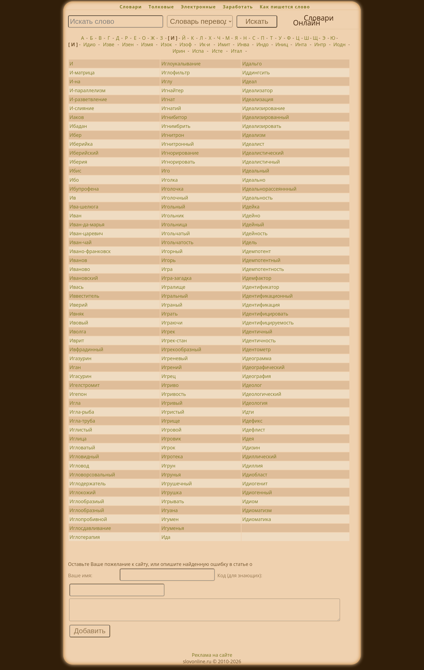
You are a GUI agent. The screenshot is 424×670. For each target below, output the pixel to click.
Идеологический (261, 394)
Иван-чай (80, 242)
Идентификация (261, 304)
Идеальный (255, 170)
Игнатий (171, 108)
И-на (74, 81)
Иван (75, 215)
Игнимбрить (175, 126)
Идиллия (252, 465)
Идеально (253, 180)
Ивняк (76, 313)
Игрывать (172, 501)
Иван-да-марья (86, 224)
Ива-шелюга (83, 206)
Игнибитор (174, 117)
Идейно (251, 215)
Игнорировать (178, 161)
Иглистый (80, 429)
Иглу (166, 81)
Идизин (251, 447)
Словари (131, 7)
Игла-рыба (81, 412)
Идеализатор (257, 90)
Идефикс (252, 420)
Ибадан (78, 126)
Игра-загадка (176, 278)
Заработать (238, 7)
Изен (128, 44)
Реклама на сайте (212, 659)
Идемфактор (256, 278)
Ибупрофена (84, 188)
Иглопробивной (88, 519)
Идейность (254, 233)
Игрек (168, 331)
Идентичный (257, 331)
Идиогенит (254, 483)
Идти (248, 412)
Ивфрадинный (86, 349)
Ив (72, 197)
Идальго (252, 63)
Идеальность (257, 197)
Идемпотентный (261, 260)
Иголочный (174, 197)
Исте (217, 51)
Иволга (77, 331)
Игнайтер (172, 90)
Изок (166, 44)
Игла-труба (82, 420)
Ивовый (78, 322)
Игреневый (174, 358)
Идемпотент (256, 251)
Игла (75, 403)
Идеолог (252, 385)
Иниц (282, 44)
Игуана (169, 510)
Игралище (173, 287)
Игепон (78, 394)
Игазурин (80, 358)
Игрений (171, 367)
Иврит (76, 340)
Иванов (78, 260)
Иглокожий (82, 492)
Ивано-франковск (90, 251)
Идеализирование (263, 108)
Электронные (198, 7)
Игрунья (171, 474)
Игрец (168, 376)
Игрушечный (176, 483)
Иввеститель (84, 296)
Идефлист (253, 429)
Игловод (79, 465)
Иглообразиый (86, 501)
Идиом (250, 501)
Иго (165, 170)
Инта (301, 44)
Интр (320, 44)
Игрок (168, 447)
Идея (248, 438)
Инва (243, 44)
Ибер (75, 135)
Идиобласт (254, 474)
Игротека (172, 456)
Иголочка (172, 188)
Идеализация (257, 99)
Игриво (170, 385)
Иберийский (83, 153)
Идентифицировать (265, 313)
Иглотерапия (84, 537)
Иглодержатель (87, 483)
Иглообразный (86, 510)
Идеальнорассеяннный (269, 188)
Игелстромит (84, 385)
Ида (165, 537)
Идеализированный (265, 117)
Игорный (172, 251)
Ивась (76, 287)
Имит (224, 44)
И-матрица (82, 72)
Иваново (79, 269)
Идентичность (259, 340)
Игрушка (171, 492)
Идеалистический (263, 153)
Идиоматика (256, 519)
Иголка (169, 180)
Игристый (172, 412)
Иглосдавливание (90, 528)
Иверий (78, 304)
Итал (236, 51)
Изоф (186, 44)
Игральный (174, 296)
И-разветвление (88, 99)
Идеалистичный (261, 161)
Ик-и (205, 44)
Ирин (179, 51)
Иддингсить (256, 72)
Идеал (249, 81)
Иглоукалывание (181, 63)
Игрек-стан (174, 340)
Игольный (173, 206)
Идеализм (254, 135)
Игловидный (84, 456)
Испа (198, 51)
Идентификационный (267, 296)
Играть (169, 313)
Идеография (256, 376)
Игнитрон (172, 135)
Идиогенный (257, 492)
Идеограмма (256, 358)
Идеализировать (261, 126)
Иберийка (81, 144)
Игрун (168, 465)
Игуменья (172, 528)
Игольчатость (177, 242)
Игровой (171, 429)
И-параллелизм (87, 90)
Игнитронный (177, 144)
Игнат (168, 99)
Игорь (168, 260)
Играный (171, 304)
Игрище (170, 420)
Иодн (339, 44)
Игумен (170, 519)
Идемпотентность (263, 269)
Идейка (250, 206)
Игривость (173, 394)
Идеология (254, 403)
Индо (262, 44)
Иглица (78, 438)
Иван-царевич (86, 233)
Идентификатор (260, 287)
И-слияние (81, 108)
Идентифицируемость (268, 322)
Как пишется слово (285, 7)
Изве (108, 44)
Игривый (172, 403)
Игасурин (80, 376)
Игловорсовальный (92, 474)
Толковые (161, 7)
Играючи (172, 322)
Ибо (74, 180)
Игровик (171, 438)
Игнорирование (180, 153)
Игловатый (82, 447)
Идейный (253, 224)
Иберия (78, 161)
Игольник (172, 215)
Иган (75, 367)
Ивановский (83, 278)
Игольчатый (175, 233)
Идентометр (256, 349)
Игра (167, 269)
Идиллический (259, 456)
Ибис (75, 170)
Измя (147, 44)
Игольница (174, 224)
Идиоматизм (257, 510)
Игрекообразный (181, 349)
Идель (249, 242)
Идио (89, 44)
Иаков (76, 117)
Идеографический (263, 367)
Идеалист (253, 144)
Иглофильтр (175, 72)
